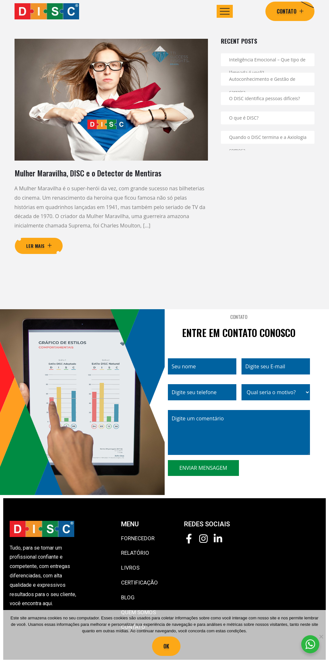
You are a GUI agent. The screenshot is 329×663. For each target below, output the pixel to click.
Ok (166, 646)
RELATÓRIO (135, 553)
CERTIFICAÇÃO (139, 582)
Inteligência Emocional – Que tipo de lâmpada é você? (267, 61)
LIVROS (130, 567)
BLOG (128, 597)
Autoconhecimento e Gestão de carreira (262, 81)
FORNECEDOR (138, 538)
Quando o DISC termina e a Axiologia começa (267, 139)
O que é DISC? (243, 118)
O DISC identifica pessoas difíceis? (264, 98)
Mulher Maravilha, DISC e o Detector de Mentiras (88, 173)
